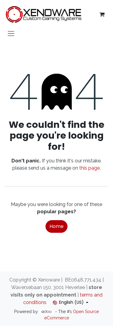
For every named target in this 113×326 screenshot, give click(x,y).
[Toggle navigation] (11, 33)
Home (56, 226)
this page (89, 168)
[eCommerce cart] (101, 14)
